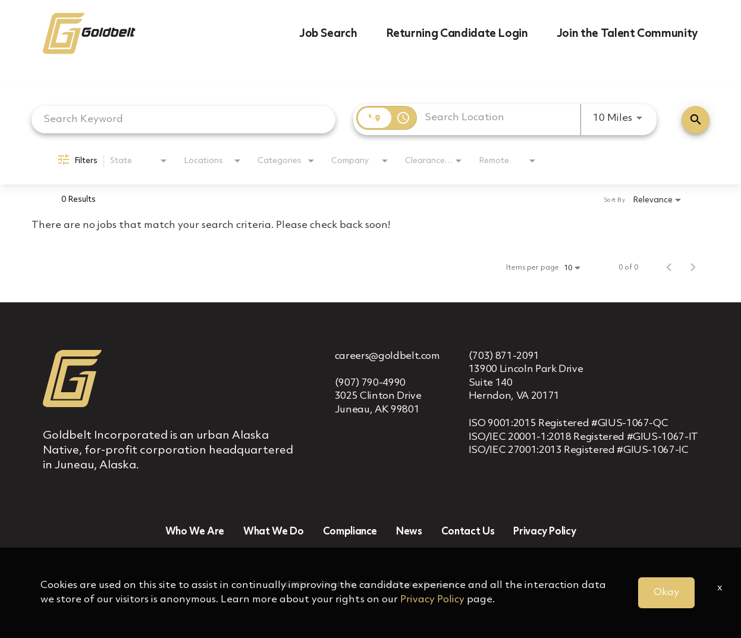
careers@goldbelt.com (387, 356)
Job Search (328, 34)
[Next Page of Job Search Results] (693, 268)
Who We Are (195, 532)
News (409, 532)
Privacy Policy (544, 532)
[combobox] (183, 119)
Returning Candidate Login (457, 34)
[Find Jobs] (695, 120)
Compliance (350, 532)
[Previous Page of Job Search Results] (669, 268)
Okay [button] (666, 592)
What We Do (273, 532)
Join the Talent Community (627, 34)
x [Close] (720, 588)
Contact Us (468, 532)
